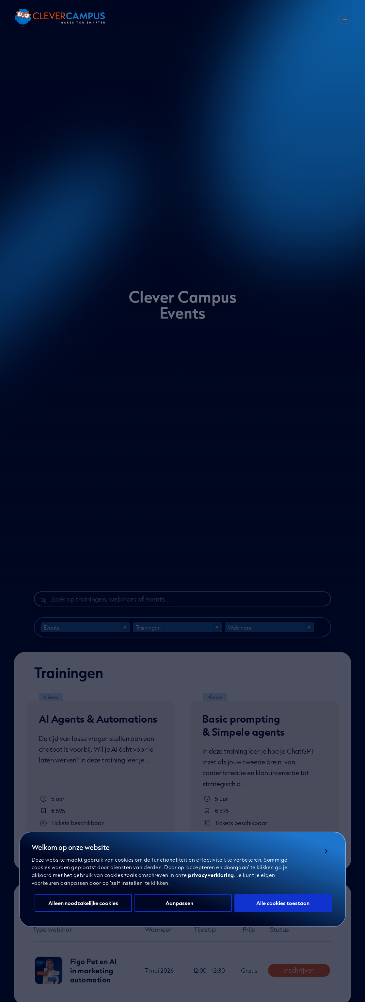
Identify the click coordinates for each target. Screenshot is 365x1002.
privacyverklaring (211, 881)
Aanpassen (183, 909)
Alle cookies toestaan (282, 909)
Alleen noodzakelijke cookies (83, 909)
